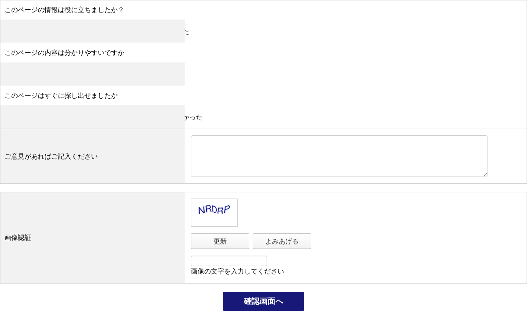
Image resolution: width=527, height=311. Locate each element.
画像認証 (18, 237)
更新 (220, 241)
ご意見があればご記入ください (51, 156)
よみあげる (282, 241)
